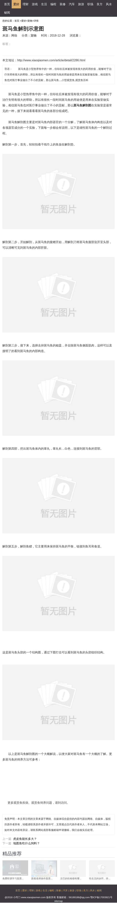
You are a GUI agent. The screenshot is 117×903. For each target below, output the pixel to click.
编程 (53, 4)
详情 (36, 20)
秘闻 (7, 12)
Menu (111, 14)
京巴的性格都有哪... (70, 878)
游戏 (35, 4)
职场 (90, 4)
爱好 (16, 4)
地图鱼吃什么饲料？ (26, 843)
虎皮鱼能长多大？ (25, 838)
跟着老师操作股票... (42, 878)
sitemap (58, 901)
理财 (26, 4)
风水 (109, 4)
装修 (63, 4)
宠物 (29, 20)
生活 (44, 4)
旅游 (81, 4)
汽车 (72, 4)
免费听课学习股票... (13, 878)
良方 (100, 4)
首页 (7, 4)
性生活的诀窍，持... (99, 878)
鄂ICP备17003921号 (101, 897)
